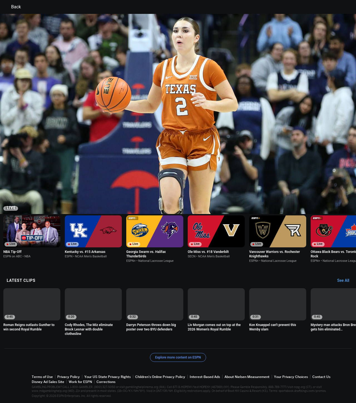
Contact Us (321, 377)
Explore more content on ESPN (178, 357)
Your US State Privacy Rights (107, 377)
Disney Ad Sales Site (48, 382)
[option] (31, 236)
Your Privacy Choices (291, 377)
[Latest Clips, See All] (346, 280)
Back (12, 7)
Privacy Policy (68, 377)
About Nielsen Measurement (247, 377)
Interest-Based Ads (205, 377)
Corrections (106, 382)
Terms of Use (42, 377)
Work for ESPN (80, 382)
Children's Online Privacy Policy (160, 377)
